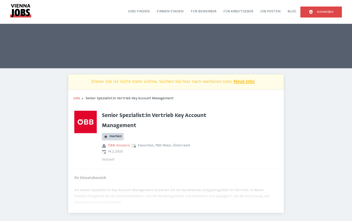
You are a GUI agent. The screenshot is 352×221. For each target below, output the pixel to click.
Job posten (270, 11)
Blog (292, 11)
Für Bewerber (203, 11)
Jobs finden (139, 11)
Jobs (76, 98)
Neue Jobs (244, 81)
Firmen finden (170, 11)
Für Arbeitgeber (238, 11)
